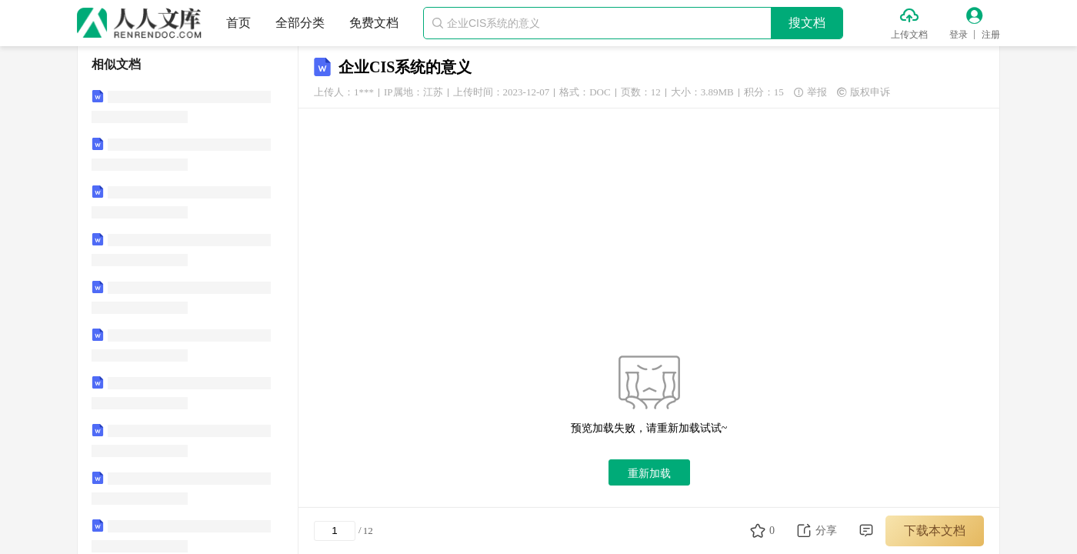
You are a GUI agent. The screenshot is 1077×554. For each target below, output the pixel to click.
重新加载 (649, 473)
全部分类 (300, 22)
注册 (991, 34)
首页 (238, 22)
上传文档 (909, 34)
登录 (958, 34)
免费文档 (373, 22)
